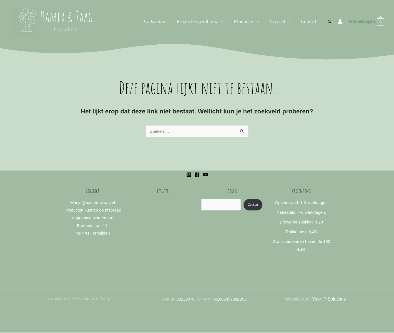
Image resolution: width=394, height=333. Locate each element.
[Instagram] (188, 174)
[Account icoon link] (340, 21)
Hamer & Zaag (67, 16)
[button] (202, 21)
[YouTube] (205, 174)
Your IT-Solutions (329, 299)
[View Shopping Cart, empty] (366, 21)
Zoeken (253, 204)
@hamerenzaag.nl (98, 202)
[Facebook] (197, 174)
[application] (222, 21)
